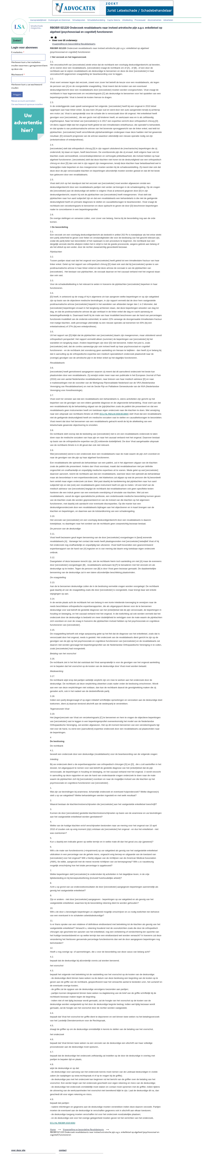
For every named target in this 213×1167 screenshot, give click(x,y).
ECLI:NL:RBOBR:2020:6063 (62, 1123)
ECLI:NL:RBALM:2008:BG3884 (114, 414)
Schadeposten (78, 20)
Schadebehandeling (96, 20)
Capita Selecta (113, 20)
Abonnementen (154, 20)
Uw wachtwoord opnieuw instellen (27, 104)
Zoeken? (17, 40)
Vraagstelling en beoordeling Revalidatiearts (73, 43)
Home (53, 1129)
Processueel (140, 20)
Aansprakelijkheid (38, 20)
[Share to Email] (52, 37)
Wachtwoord (17, 74)
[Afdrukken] (55, 37)
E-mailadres (16, 52)
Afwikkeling (127, 20)
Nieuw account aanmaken (23, 100)
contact (63, 1150)
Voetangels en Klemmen (59, 20)
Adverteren (168, 20)
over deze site (18, 1150)
